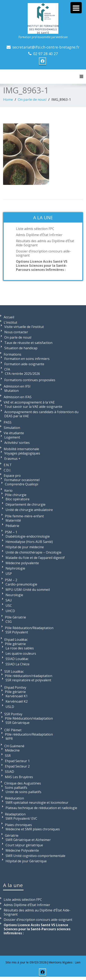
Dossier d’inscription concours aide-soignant (43, 253)
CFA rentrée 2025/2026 (22, 373)
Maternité (13, 520)
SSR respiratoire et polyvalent (28, 680)
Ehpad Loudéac (16, 639)
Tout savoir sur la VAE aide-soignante (33, 406)
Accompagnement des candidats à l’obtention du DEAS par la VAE (41, 414)
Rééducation (14, 798)
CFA (7, 369)
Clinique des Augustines (22, 783)
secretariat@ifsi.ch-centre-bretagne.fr (45, 47)
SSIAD (9, 771)
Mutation (11, 390)
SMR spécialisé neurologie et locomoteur (37, 802)
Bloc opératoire (17, 499)
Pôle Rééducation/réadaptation (29, 718)
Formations (12, 354)
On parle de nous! (32, 99)
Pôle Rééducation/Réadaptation (29, 628)
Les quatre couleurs (21, 653)
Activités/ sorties (17, 442)
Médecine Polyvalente (22, 850)
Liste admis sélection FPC (35, 229)
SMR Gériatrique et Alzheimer (28, 840)
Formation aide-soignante (24, 364)
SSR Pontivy (13, 714)
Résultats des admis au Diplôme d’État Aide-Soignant (45, 243)
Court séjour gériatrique (24, 845)
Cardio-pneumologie (21, 584)
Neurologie (14, 595)
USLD (10, 706)
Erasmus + (12, 458)
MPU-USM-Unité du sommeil (28, 589)
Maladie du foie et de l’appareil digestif (35, 557)
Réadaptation (15, 814)
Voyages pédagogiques (22, 453)
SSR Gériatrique (17, 722)
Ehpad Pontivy (15, 687)
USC (9, 605)
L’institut (10, 322)
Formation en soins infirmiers (27, 358)
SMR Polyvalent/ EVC (21, 818)
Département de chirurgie (25, 504)
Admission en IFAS (18, 397)
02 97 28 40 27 (45, 53)
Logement (12, 437)
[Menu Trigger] (76, 7)
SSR (8, 755)
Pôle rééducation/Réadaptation (29, 734)
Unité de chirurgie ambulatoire (29, 510)
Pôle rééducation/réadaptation (28, 676)
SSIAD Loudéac (17, 659)
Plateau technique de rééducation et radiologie (41, 808)
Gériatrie (11, 835)
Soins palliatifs (16, 787)
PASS (7, 422)
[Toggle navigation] (81, 76)
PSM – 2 (11, 580)
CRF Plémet (13, 730)
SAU (9, 600)
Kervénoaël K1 (17, 696)
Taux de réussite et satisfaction (28, 342)
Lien (77, 962)
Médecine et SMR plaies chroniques (33, 829)
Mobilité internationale (21, 449)
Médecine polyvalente (22, 563)
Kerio (8, 490)
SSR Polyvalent (17, 632)
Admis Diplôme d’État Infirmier (39, 235)
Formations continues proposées (29, 380)
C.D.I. (7, 470)
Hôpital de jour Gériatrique (26, 861)
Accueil (9, 317)
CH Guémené (14, 746)
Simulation (12, 427)
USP (9, 573)
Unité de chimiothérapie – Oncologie (33, 552)
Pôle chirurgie (15, 495)
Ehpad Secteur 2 (17, 766)
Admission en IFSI (17, 386)
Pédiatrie (12, 525)
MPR (9, 738)
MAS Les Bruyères (19, 777)
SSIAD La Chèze (17, 664)
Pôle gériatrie (15, 644)
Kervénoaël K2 (17, 701)
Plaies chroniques (18, 825)
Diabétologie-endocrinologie (28, 536)
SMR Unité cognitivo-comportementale (35, 855)
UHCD (10, 611)
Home (8, 99)
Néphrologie (15, 568)
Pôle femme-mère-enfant (24, 516)
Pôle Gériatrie (15, 617)
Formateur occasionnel (22, 480)
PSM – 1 (11, 532)
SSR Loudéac (14, 671)
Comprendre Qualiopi (21, 484)
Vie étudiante (14, 433)
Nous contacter (16, 332)
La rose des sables (20, 648)
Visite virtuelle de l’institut (24, 326)
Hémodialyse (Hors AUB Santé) (29, 541)
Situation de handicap (20, 348)
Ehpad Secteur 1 (17, 761)
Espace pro (12, 475)
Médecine (12, 750)
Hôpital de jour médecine (25, 547)
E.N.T (8, 465)
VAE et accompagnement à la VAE (29, 402)
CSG (9, 621)
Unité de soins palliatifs (23, 792)
